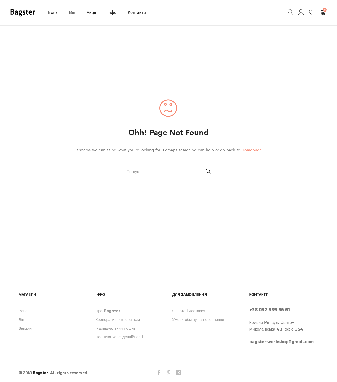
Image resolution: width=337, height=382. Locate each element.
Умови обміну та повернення (198, 319)
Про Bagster (108, 311)
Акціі (91, 12)
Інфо (112, 12)
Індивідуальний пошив (116, 328)
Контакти (137, 12)
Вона (53, 12)
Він (72, 12)
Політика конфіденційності (119, 337)
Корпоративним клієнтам (118, 319)
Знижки (25, 328)
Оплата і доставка (188, 311)
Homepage (251, 150)
